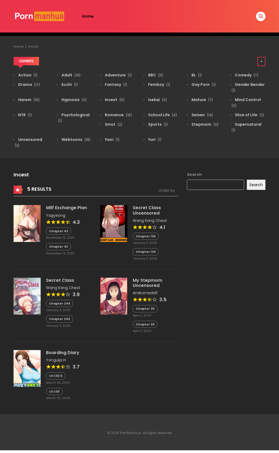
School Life (162, 115)
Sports (157, 124)
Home (88, 16)
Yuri (154, 139)
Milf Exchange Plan (66, 208)
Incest (33, 46)
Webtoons (75, 139)
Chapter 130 (146, 236)
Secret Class (60, 280)
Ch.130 (54, 391)
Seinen (202, 115)
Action (27, 75)
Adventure (118, 75)
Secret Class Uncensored (147, 210)
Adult (70, 75)
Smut (113, 124)
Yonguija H (56, 360)
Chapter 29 (145, 324)
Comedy (246, 75)
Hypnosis (74, 99)
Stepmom (204, 124)
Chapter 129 (145, 252)
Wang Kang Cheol (150, 220)
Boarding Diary (62, 353)
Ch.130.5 (55, 376)
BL (196, 75)
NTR (24, 115)
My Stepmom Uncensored (147, 283)
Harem (28, 99)
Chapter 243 (59, 319)
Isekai (157, 99)
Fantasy (115, 84)
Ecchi (69, 84)
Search (194, 174)
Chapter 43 (58, 231)
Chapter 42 (58, 246)
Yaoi (111, 139)
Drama (28, 84)
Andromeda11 (145, 293)
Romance (118, 115)
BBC (155, 75)
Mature (202, 99)
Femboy (158, 84)
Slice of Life (249, 115)
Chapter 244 (59, 303)
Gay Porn (203, 84)
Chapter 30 (145, 308)
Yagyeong (55, 215)
